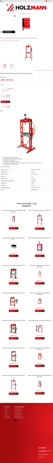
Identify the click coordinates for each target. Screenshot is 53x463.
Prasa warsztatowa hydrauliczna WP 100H (13, 320)
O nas (5, 409)
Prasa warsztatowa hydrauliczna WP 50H (13, 293)
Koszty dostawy (17, 411)
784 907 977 (27, 29)
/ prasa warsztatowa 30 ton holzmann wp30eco (9, 40)
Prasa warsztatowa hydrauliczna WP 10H (39, 238)
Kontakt (6, 414)
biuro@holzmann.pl (26, 27)
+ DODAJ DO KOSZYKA (5, 101)
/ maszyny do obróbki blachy (17, 38)
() (48, 1)
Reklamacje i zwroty (18, 417)
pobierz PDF (39, 70)
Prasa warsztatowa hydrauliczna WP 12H (39, 210)
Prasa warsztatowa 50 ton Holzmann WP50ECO (40, 293)
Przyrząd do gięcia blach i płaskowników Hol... (13, 238)
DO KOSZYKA (13, 228)
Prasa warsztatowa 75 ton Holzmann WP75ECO (40, 348)
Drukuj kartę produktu (48, 70)
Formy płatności (17, 414)
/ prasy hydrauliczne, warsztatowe (30, 38)
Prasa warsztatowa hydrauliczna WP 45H (39, 320)
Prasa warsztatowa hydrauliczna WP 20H (13, 375)
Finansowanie (7, 417)
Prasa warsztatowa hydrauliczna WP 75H (13, 265)
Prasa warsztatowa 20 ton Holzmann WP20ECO (40, 266)
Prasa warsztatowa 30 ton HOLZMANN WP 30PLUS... (40, 376)
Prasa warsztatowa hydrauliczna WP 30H (13, 348)
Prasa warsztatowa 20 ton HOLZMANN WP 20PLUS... (14, 211)
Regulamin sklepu (18, 409)
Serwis (5, 411)
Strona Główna (9, 38)
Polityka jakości (19, 406)
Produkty (7, 406)
